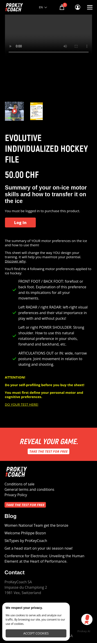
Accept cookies (36, 633)
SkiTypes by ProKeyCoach (26, 540)
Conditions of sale (19, 484)
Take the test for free (48, 451)
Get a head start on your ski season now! (39, 548)
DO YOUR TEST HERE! (21, 404)
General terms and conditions (29, 489)
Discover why (15, 261)
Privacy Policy (16, 494)
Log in (20, 222)
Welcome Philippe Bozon (25, 533)
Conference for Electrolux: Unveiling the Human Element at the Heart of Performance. (44, 558)
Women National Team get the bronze (36, 525)
